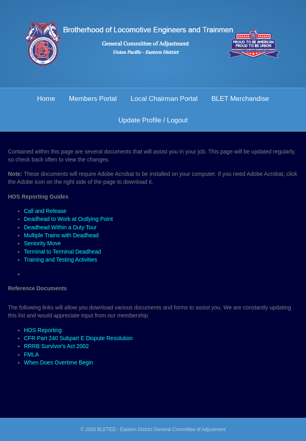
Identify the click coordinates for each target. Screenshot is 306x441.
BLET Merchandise (240, 98)
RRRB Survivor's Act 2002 (56, 346)
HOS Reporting (43, 330)
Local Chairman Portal (164, 98)
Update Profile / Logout (153, 120)
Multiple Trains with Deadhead (61, 235)
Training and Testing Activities (60, 259)
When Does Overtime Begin (58, 362)
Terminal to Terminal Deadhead (62, 251)
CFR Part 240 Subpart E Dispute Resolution (78, 338)
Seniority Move (42, 243)
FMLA (31, 354)
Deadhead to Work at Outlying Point (68, 219)
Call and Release (45, 211)
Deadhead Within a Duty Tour (60, 227)
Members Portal (93, 98)
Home (46, 98)
